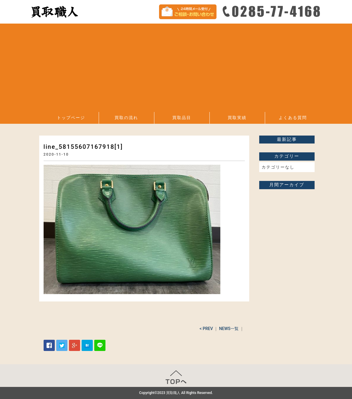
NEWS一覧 (229, 328)
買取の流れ (126, 117)
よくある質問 (293, 117)
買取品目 (181, 117)
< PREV (206, 328)
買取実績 (237, 117)
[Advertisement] (176, 68)
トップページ (71, 117)
